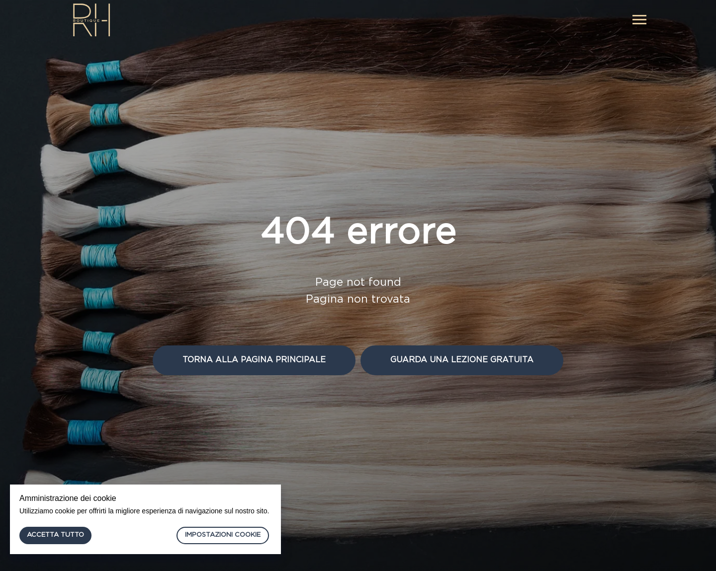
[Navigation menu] (639, 20)
